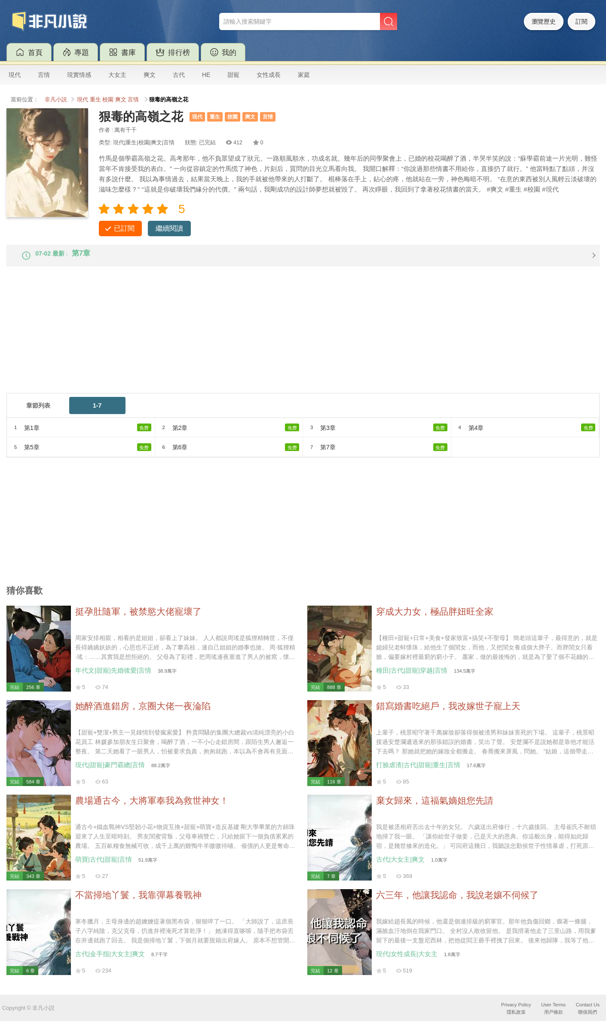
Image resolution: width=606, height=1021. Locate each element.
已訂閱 (124, 228)
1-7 (97, 412)
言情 (44, 74)
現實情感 (79, 74)
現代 (15, 74)
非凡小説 (56, 100)
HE (206, 74)
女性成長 (269, 74)
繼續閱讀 (169, 228)
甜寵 (233, 74)
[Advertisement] (264, 340)
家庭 (304, 74)
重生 (95, 100)
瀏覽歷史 (544, 21)
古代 (179, 74)
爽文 (150, 74)
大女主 (117, 74)
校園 (107, 100)
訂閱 (581, 21)
